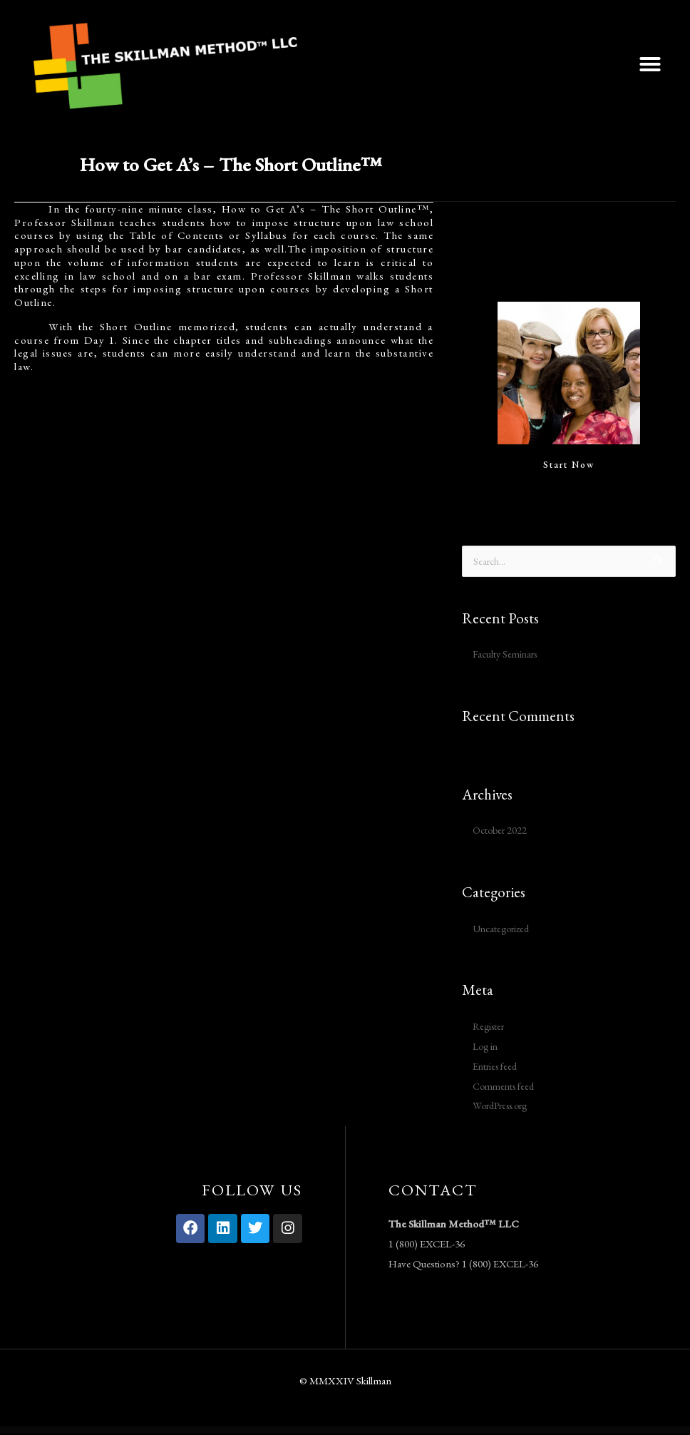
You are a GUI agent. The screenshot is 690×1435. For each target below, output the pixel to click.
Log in (486, 1047)
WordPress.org (506, 1106)
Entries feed (497, 1067)
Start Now (569, 465)
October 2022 (502, 831)
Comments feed (506, 1086)
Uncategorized (504, 929)
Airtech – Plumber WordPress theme (240, 1432)
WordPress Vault (220, 1432)
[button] (650, 64)
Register (490, 1027)
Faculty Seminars (508, 655)
